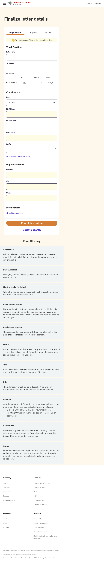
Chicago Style (39, 500)
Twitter (5, 523)
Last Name (10, 132)
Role (8, 97)
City (8, 181)
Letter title (10, 52)
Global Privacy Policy (41, 523)
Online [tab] (48, 33)
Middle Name (11, 121)
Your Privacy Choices (41, 532)
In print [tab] (33, 33)
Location (9, 169)
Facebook (6, 519)
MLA (35, 496)
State (8, 193)
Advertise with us (9, 500)
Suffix (8, 144)
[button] (39, 83)
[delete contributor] (55, 149)
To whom (10, 64)
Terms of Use (38, 519)
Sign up (89, 3)
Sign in (98, 3)
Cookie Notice (39, 527)
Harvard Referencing (41, 505)
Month (36, 77)
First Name (10, 109)
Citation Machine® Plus (42, 483)
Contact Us (7, 492)
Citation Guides (39, 487)
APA (35, 492)
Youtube (6, 527)
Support (6, 496)
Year (48, 77)
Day (23, 77)
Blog (4, 483)
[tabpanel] (31, 128)
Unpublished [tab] (15, 33)
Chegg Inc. (7, 487)
